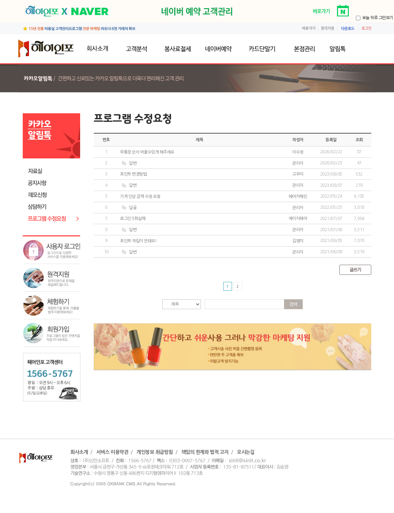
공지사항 (53, 183)
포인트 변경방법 (133, 174)
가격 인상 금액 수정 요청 (140, 196)
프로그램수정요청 (53, 218)
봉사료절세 (177, 48)
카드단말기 (261, 48)
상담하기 (53, 206)
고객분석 (136, 48)
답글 (129, 208)
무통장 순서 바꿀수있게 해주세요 (147, 152)
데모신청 (53, 195)
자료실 (53, 171)
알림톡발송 (344, 48)
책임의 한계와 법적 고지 (205, 452)
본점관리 (303, 48)
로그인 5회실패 (132, 218)
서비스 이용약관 (112, 452)
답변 (129, 163)
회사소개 (99, 48)
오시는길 (245, 452)
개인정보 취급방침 (154, 452)
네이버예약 (219, 48)
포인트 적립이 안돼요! (138, 241)
